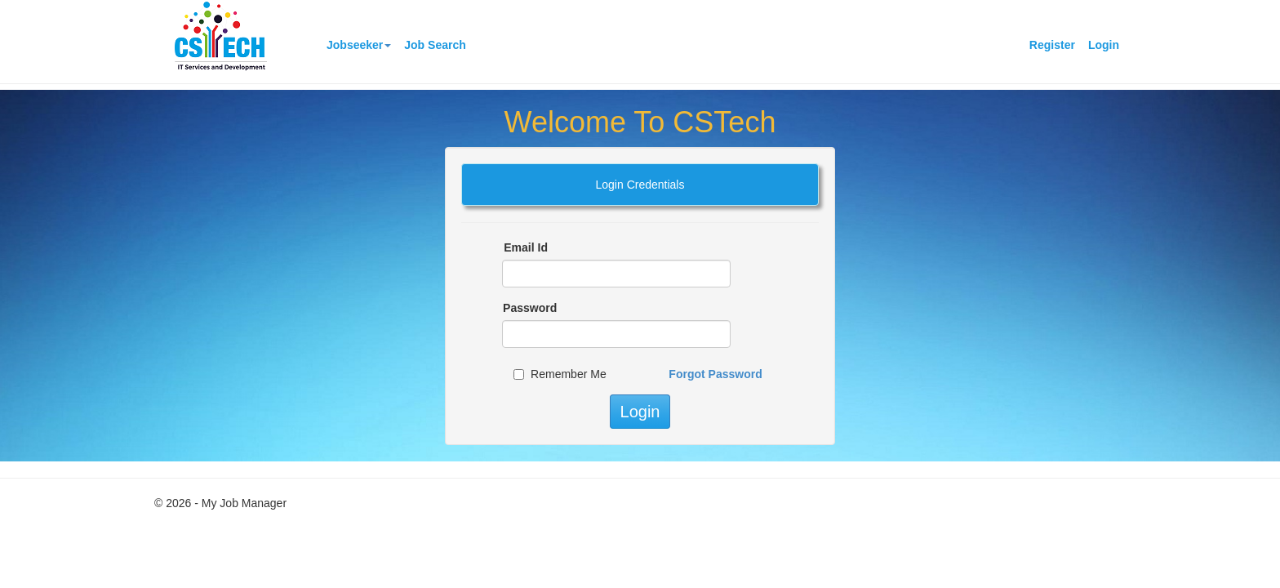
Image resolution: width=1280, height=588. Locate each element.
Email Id (526, 247)
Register (1052, 44)
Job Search (434, 44)
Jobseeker (359, 44)
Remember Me (569, 374)
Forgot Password (715, 374)
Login (1103, 44)
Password (530, 307)
